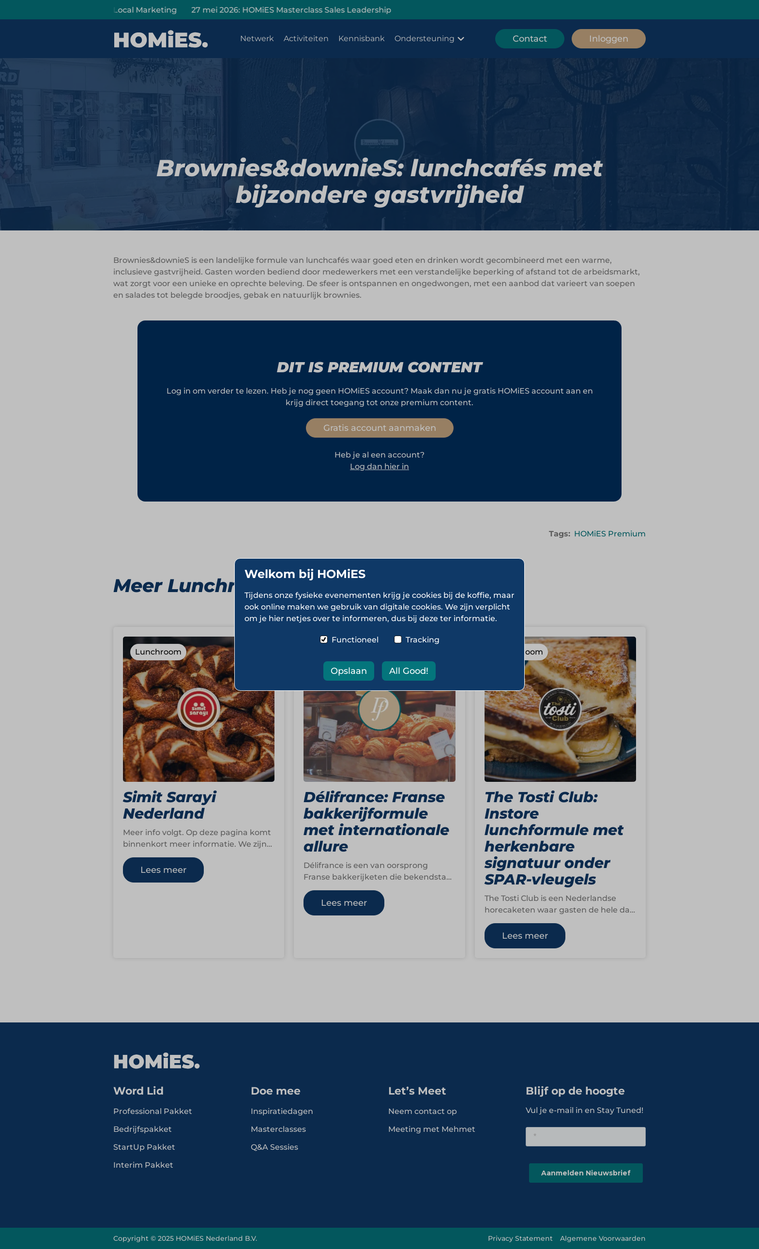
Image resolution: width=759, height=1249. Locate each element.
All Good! (408, 671)
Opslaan (349, 671)
